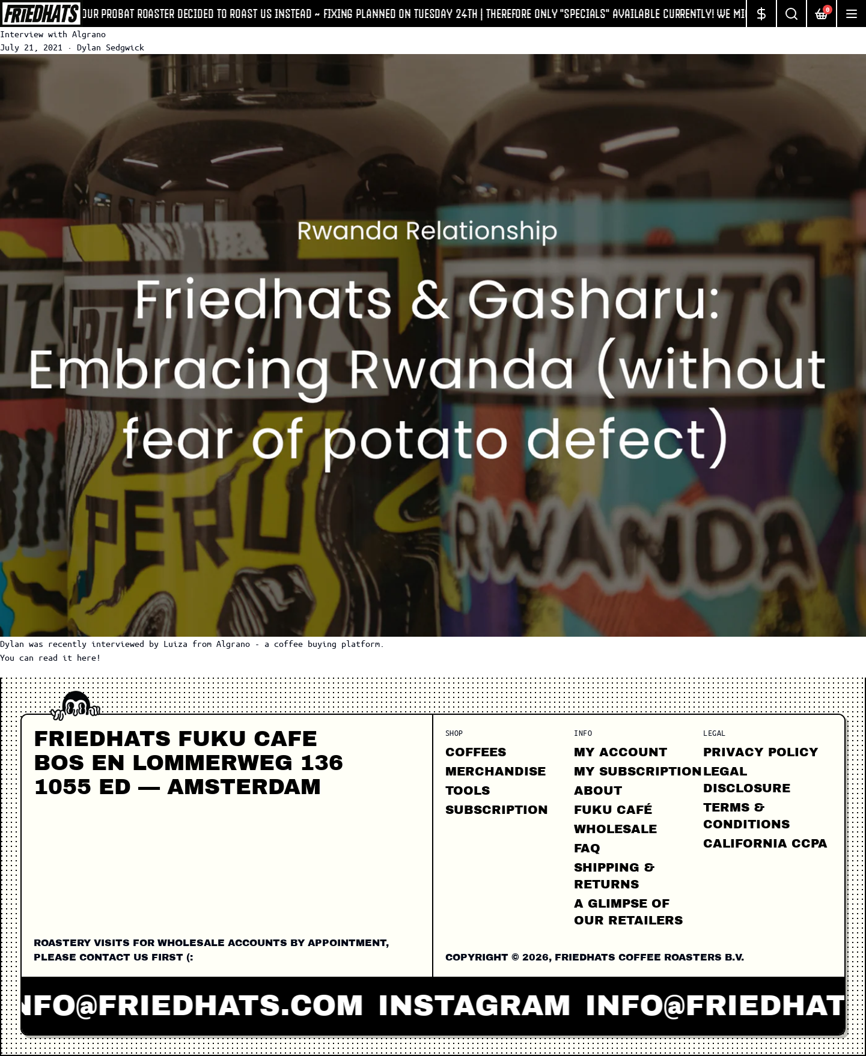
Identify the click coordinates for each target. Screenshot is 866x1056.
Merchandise (495, 771)
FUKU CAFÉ (613, 809)
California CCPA (765, 843)
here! (89, 657)
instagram (480, 1005)
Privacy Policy (761, 752)
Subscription (496, 809)
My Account (620, 752)
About (598, 790)
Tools (467, 790)
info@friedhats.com (187, 1005)
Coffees (475, 752)
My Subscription (638, 771)
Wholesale (615, 829)
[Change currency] (761, 13)
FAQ (587, 848)
